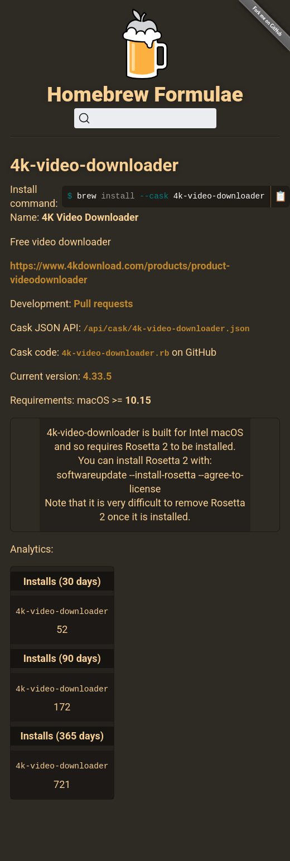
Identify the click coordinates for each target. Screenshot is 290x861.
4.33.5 (97, 376)
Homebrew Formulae (145, 94)
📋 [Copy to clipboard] (280, 196)
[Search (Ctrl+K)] (145, 118)
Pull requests (103, 303)
